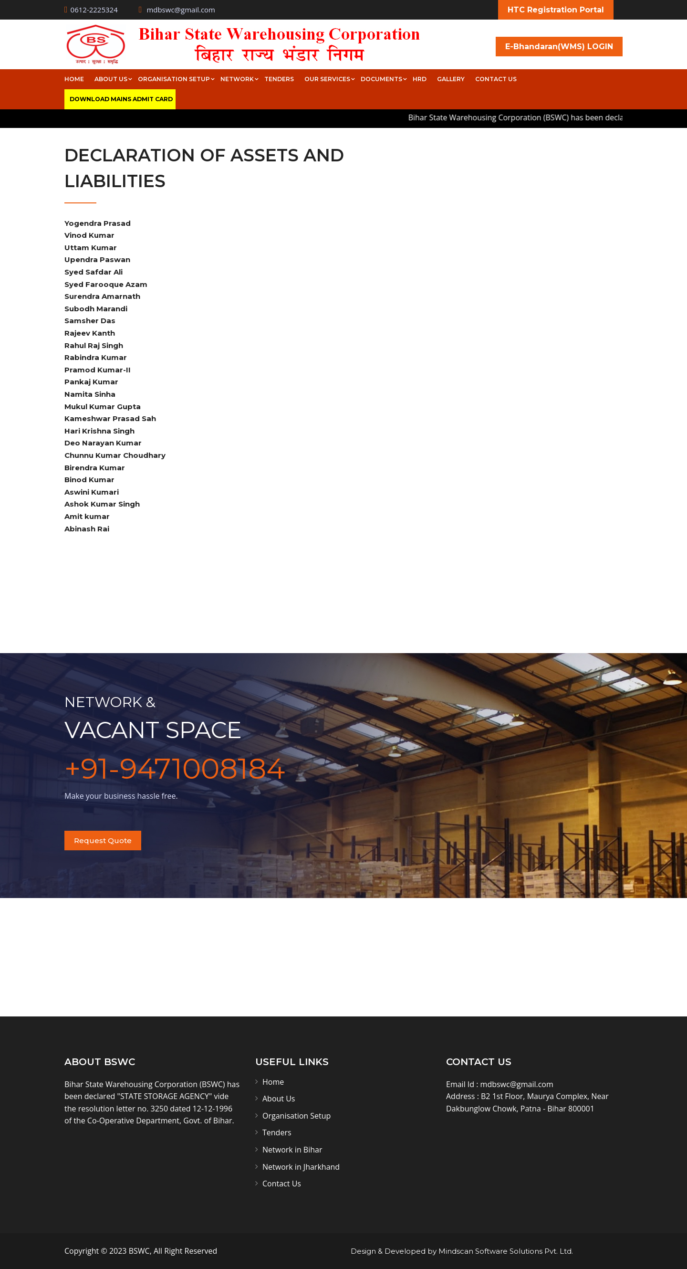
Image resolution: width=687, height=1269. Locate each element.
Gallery (451, 79)
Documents (381, 79)
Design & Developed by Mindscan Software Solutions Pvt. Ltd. (462, 1251)
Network (237, 79)
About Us (110, 79)
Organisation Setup (174, 79)
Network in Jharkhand (301, 1167)
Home (74, 79)
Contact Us (496, 79)
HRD (420, 79)
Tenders (279, 79)
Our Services (327, 79)
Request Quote (103, 840)
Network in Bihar (292, 1149)
